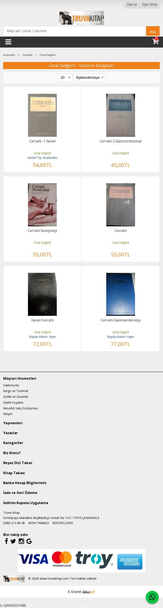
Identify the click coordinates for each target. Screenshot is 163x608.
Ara (153, 32)
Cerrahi (121, 230)
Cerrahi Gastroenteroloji (120, 320)
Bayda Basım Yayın (42, 337)
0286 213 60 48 (14, 523)
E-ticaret (75, 591)
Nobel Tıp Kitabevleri (42, 158)
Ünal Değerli (42, 153)
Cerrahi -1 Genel (42, 141)
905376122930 (62, 523)
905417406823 (38, 523)
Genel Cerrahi (42, 320)
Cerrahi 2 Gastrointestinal (120, 141)
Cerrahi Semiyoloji (42, 230)
